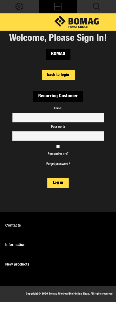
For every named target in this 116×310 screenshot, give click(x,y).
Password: (58, 126)
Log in (58, 183)
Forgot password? (58, 164)
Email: (58, 108)
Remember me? (58, 153)
